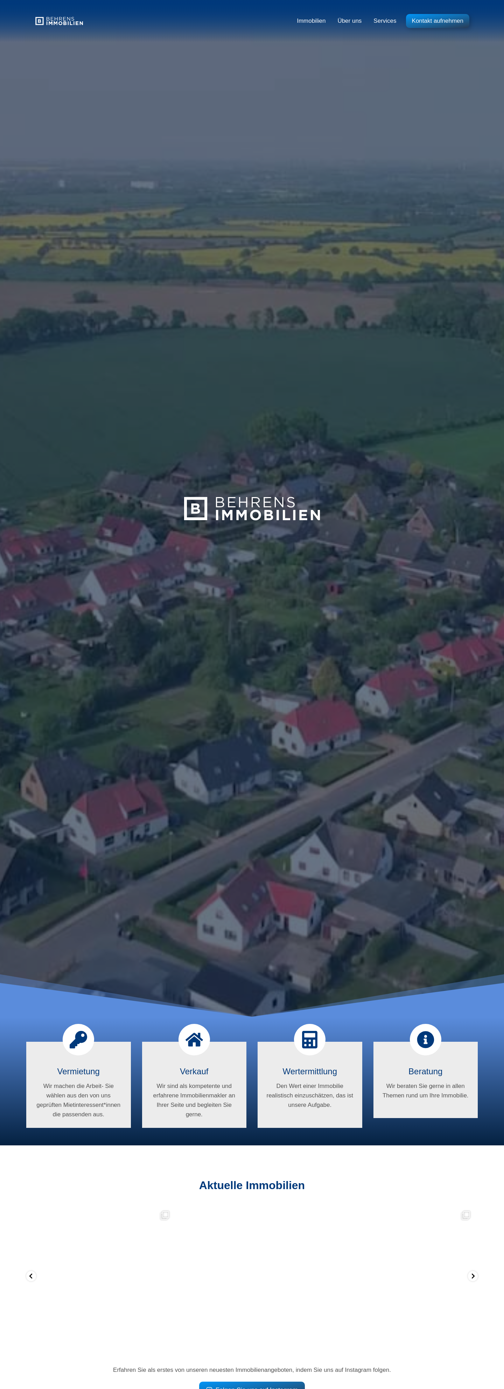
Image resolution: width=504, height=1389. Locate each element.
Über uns (349, 21)
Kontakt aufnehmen (437, 21)
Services (384, 21)
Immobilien (311, 21)
